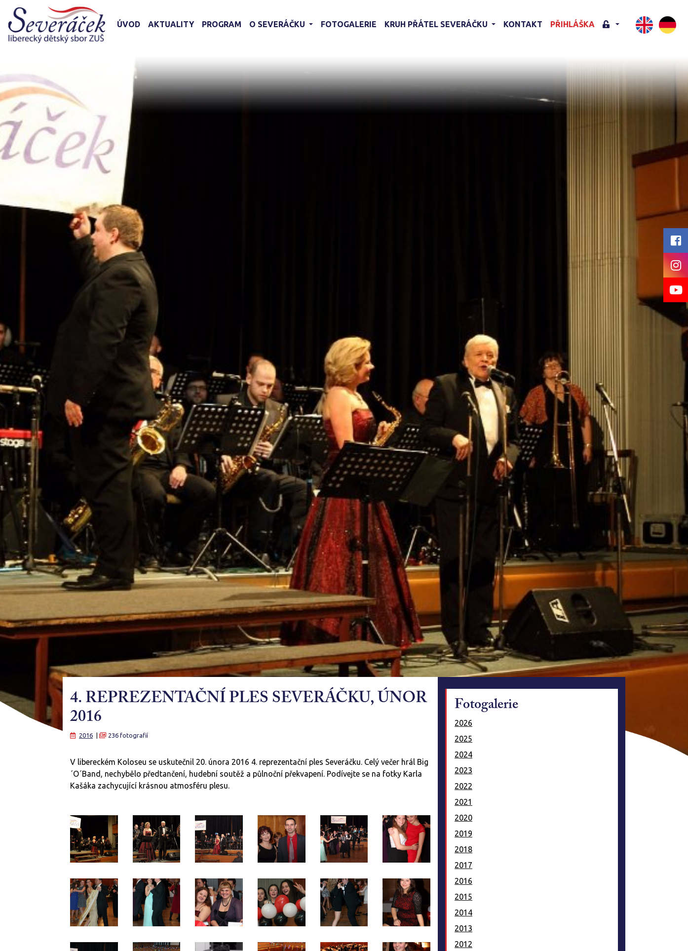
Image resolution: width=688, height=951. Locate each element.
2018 (463, 849)
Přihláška (572, 24)
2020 (463, 817)
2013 (463, 928)
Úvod (128, 24)
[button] (611, 25)
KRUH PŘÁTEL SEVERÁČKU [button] (437, 24)
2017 (463, 865)
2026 (463, 722)
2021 (463, 801)
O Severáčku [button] (278, 24)
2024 (463, 754)
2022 (463, 786)
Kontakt (522, 24)
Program (221, 24)
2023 (463, 770)
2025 (463, 738)
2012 (463, 944)
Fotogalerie (349, 24)
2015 (463, 896)
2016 (86, 735)
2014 (463, 912)
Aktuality (171, 24)
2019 (463, 833)
